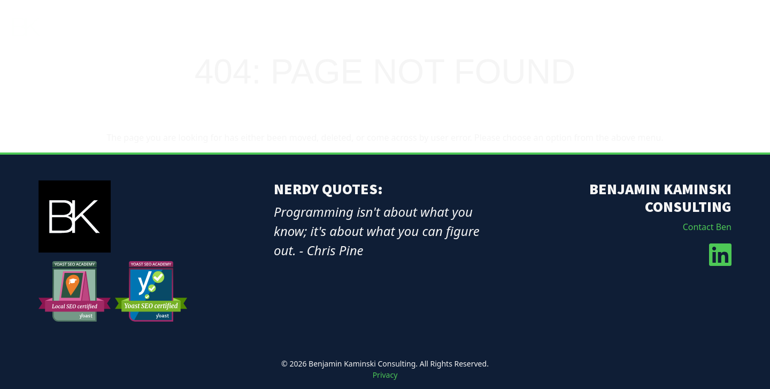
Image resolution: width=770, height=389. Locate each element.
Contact (740, 27)
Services (640, 27)
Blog (693, 27)
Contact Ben (707, 227)
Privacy (385, 375)
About (590, 27)
